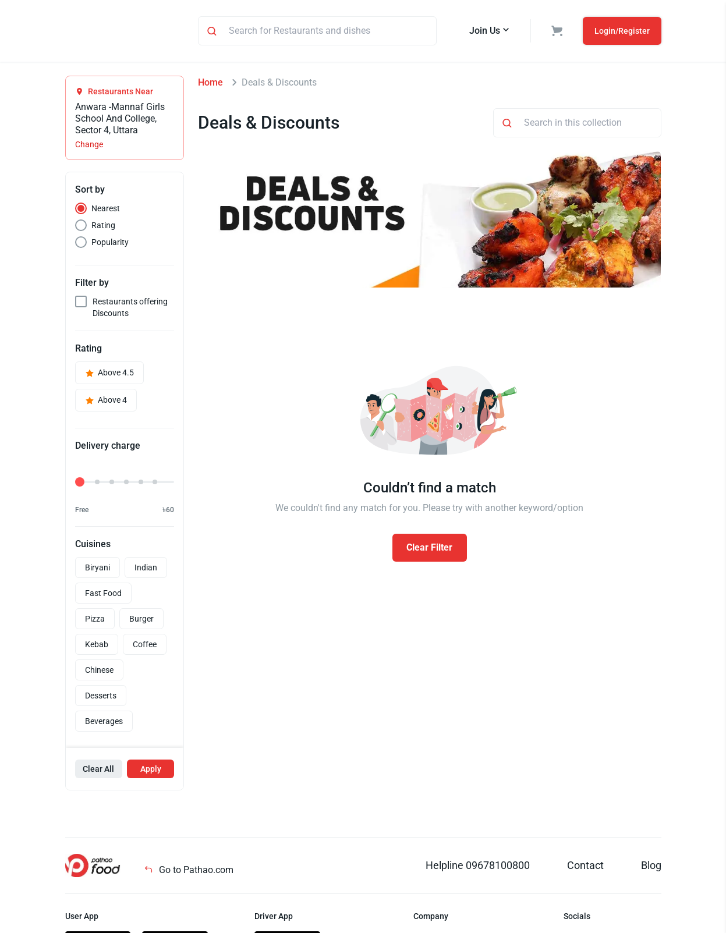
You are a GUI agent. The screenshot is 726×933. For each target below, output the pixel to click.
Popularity (110, 244)
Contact (585, 867)
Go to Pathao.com (188, 871)
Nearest (105, 210)
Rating (103, 227)
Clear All (98, 770)
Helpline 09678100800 (478, 867)
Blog (651, 867)
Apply (150, 770)
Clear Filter (429, 549)
